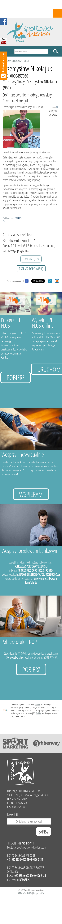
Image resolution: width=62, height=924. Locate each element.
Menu (57, 13)
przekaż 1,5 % (31, 259)
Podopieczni (7, 60)
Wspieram (31, 494)
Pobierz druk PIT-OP (19, 641)
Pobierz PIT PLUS (10, 322)
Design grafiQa (38, 893)
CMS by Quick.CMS (25, 893)
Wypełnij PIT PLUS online (43, 322)
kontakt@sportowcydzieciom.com (29, 847)
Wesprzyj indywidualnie (23, 454)
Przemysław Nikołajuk (21, 60)
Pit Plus (37, 704)
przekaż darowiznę (31, 268)
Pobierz (15, 377)
